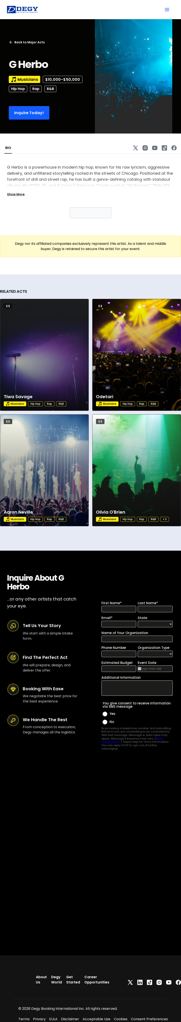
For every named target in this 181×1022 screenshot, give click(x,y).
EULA (53, 1019)
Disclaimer (70, 1019)
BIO (8, 147)
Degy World (56, 980)
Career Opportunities (96, 980)
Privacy (39, 1019)
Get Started (73, 980)
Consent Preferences (149, 1019)
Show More (16, 194)
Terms (24, 1019)
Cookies (120, 1019)
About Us (41, 980)
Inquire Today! (29, 112)
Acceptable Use (96, 1019)
